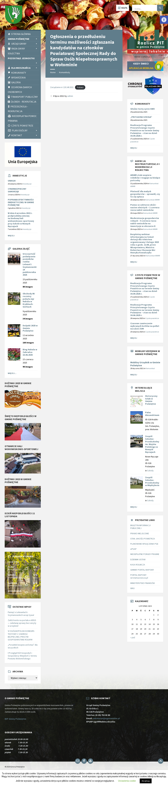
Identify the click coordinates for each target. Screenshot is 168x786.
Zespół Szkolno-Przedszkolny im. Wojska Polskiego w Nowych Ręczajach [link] (152, 444)
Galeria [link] (16, 82)
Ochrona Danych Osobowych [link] (20, 89)
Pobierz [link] (80, 87)
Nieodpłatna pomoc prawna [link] (22, 118)
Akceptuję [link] (146, 781)
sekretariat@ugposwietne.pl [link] (107, 718)
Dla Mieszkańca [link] (24, 67)
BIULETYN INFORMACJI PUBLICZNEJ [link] (140, 527)
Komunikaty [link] (18, 72)
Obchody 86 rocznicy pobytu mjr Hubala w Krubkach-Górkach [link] (29, 300)
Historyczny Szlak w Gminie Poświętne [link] (151, 400)
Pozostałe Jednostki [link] (23, 59)
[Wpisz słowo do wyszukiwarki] (147, 8)
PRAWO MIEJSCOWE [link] (139, 533)
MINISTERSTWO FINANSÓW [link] (142, 583)
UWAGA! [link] (12, 180)
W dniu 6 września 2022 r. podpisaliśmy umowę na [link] (21, 220)
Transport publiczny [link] (24, 96)
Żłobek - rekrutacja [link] (23, 101)
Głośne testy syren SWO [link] (142, 108)
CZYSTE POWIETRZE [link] (22, 125)
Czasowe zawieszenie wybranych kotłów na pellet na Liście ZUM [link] (144, 326)
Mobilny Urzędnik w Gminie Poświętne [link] (145, 364)
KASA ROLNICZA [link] (137, 564)
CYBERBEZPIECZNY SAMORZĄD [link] (17, 190)
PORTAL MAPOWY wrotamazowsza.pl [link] (139, 576)
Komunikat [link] (150, 368)
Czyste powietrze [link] (152, 318)
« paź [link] (132, 637)
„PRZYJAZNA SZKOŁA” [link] (141, 117)
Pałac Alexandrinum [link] (152, 413)
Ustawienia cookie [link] (127, 780)
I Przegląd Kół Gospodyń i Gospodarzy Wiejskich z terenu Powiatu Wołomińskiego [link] (22, 656)
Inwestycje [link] (27, 184)
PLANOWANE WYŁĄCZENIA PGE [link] (144, 543)
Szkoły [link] (150, 470)
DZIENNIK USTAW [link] (137, 559)
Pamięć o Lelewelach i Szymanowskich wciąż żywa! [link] (21, 613)
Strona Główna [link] (21, 34)
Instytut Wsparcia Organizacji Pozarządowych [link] (143, 55)
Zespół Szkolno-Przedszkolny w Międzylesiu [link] (152, 481)
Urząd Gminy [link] (24, 43)
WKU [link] (132, 588)
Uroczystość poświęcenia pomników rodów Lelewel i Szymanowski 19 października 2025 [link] (30, 264)
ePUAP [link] (133, 549)
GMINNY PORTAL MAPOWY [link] (142, 569)
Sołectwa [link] (14, 53)
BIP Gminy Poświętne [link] (15, 718)
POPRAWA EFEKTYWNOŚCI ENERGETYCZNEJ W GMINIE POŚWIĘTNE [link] (21, 202)
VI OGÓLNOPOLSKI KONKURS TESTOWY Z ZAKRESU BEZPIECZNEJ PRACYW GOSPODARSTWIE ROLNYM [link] (21, 635)
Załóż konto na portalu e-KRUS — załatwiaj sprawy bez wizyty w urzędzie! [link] (22, 623)
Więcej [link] (11, 235)
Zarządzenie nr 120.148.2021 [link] (61, 87)
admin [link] (70, 96)
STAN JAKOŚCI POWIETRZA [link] (142, 538)
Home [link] (53, 72)
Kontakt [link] (24, 135)
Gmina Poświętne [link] (23, 38)
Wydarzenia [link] (18, 77)
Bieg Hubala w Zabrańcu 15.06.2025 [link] (30, 352)
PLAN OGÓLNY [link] (25, 130)
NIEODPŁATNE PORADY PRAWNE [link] (144, 554)
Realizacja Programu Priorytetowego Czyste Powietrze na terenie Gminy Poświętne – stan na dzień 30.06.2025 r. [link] (144, 310)
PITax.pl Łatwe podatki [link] (159, 57)
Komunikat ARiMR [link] (152, 200)
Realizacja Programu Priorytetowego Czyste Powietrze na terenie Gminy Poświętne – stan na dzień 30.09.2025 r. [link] (144, 130)
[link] (164, 20)
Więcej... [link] (12, 373)
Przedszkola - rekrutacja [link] (18, 109)
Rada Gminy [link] (24, 48)
